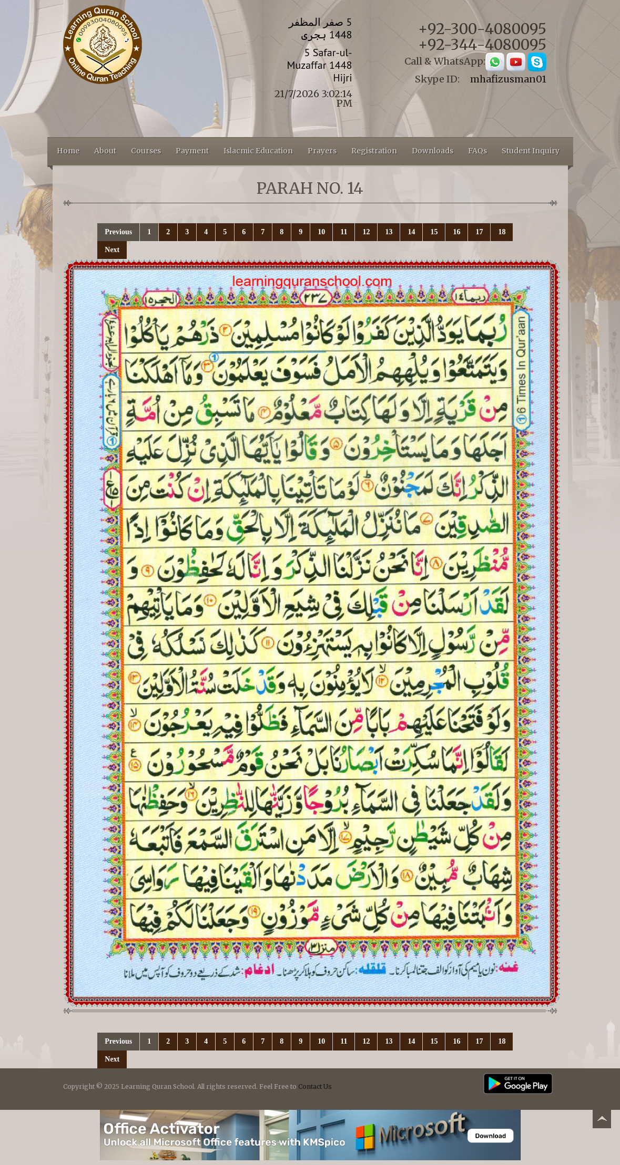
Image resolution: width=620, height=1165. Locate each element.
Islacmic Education (258, 150)
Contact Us (315, 1086)
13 (388, 232)
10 (321, 232)
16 (456, 232)
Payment (192, 150)
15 (434, 232)
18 (501, 232)
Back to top (601, 1120)
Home (68, 150)
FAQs (477, 150)
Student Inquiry (531, 150)
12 (366, 232)
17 (479, 232)
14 (411, 232)
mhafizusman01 (508, 79)
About (105, 150)
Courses (146, 150)
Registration (374, 150)
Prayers (322, 150)
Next (112, 250)
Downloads (432, 150)
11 (343, 232)
